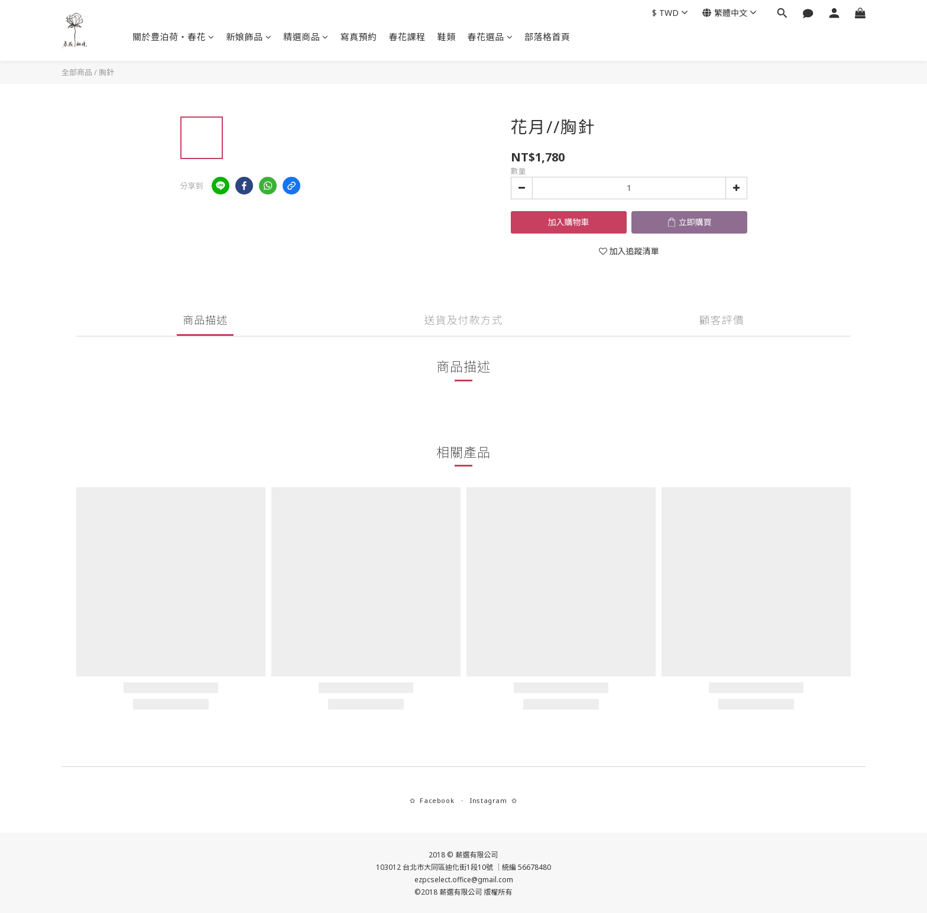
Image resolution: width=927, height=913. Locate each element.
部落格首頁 (547, 37)
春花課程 (407, 37)
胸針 (106, 72)
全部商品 (76, 72)
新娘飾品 (249, 37)
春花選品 (490, 37)
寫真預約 (359, 37)
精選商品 (306, 37)
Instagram (488, 800)
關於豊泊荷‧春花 (173, 37)
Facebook (437, 800)
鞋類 (446, 37)
